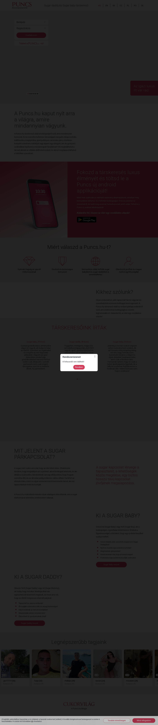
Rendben (79, 367)
